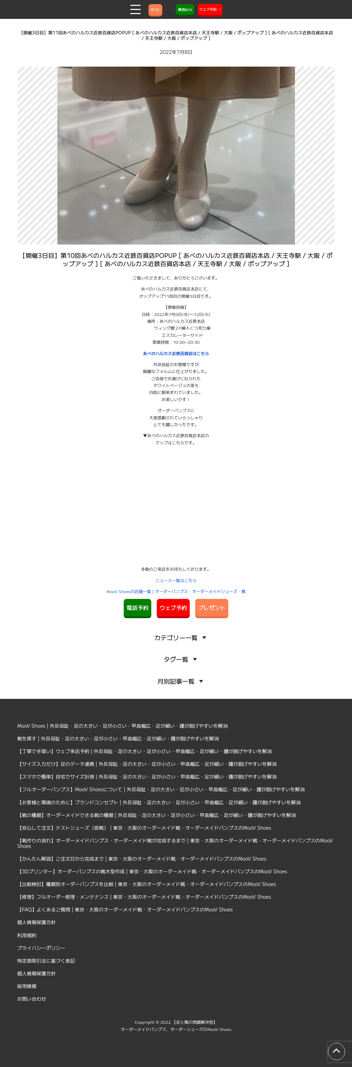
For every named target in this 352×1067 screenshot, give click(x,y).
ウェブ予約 (173, 607)
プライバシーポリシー (41, 947)
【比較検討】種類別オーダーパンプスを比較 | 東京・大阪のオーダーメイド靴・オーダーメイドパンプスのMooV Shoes (146, 884)
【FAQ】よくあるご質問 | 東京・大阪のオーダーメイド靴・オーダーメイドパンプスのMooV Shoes (125, 909)
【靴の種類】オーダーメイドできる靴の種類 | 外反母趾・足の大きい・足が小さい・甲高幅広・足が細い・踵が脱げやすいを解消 (156, 814)
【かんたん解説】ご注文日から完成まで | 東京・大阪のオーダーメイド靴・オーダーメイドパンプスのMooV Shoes (141, 858)
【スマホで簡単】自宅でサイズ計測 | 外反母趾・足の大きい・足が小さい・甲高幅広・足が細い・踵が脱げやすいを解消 (147, 776)
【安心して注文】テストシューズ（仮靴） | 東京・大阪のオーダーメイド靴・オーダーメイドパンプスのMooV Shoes (144, 827)
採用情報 (26, 986)
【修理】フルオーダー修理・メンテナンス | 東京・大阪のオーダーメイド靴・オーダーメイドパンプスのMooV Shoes (144, 896)
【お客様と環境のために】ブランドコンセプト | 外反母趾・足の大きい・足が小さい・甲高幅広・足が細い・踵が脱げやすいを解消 (159, 802)
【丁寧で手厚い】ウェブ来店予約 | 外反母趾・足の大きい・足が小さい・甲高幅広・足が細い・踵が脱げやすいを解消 (144, 751)
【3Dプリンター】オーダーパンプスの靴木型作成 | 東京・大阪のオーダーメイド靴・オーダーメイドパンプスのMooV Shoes (152, 871)
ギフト (155, 9)
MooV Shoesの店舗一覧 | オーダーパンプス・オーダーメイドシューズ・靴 (175, 591)
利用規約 (26, 935)
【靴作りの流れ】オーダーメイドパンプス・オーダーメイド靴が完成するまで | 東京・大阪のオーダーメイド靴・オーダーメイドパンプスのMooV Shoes (175, 843)
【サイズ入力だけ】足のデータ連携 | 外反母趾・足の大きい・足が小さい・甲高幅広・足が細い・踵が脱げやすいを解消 (147, 763)
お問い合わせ (31, 998)
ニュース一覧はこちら (176, 580)
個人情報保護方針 (36, 922)
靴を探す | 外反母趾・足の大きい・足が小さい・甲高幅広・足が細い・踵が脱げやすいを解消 (118, 738)
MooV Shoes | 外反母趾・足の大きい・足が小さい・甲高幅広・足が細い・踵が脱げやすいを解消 (122, 725)
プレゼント (212, 607)
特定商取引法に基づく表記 (46, 960)
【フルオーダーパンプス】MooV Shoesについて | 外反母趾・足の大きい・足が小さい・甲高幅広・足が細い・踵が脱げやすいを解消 (161, 789)
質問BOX (184, 9)
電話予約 (137, 607)
